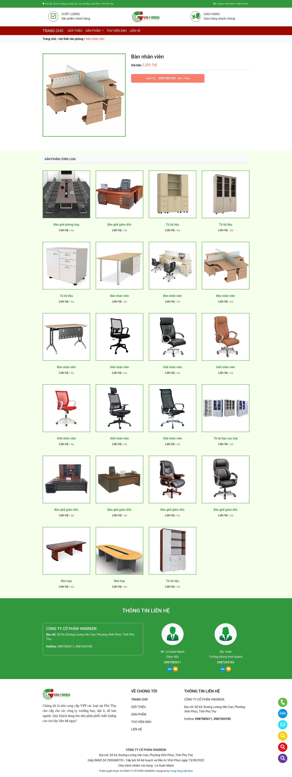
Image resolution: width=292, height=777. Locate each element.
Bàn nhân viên (119, 296)
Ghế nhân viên (119, 367)
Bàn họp (66, 581)
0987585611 (172, 662)
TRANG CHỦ (53, 31)
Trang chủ (49, 39)
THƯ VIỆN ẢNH (117, 30)
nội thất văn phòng (71, 39)
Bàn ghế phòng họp (66, 224)
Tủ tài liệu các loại (226, 438)
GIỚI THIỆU (75, 30)
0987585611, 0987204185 (74, 646)
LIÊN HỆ (135, 30)
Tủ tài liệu (172, 224)
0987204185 (166, 78)
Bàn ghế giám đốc (119, 224)
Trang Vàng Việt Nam (181, 771)
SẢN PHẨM (93, 30)
